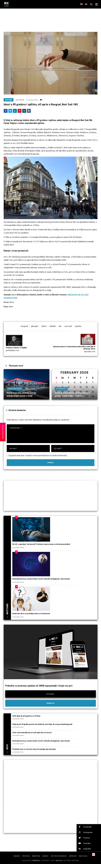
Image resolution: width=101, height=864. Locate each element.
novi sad (68, 326)
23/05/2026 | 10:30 (18, 582)
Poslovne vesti (14, 389)
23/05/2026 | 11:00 (18, 735)
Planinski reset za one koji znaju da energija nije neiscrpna (34, 749)
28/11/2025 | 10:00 (30, 389)
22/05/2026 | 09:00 (18, 547)
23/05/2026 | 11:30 (17, 727)
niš (60, 326)
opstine (78, 326)
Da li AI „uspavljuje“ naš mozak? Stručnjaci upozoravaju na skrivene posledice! (41, 544)
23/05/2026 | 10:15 (17, 752)
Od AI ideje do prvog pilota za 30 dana (26, 716)
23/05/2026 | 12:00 (18, 719)
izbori (44, 326)
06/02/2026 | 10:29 (75, 389)
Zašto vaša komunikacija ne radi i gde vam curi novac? (32, 732)
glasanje (34, 326)
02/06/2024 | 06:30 (32, 100)
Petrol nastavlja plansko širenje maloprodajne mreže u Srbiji (21, 394)
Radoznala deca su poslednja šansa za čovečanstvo (31, 613)
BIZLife (21, 100)
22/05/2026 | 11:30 (17, 617)
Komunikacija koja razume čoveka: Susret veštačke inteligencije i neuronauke (41, 579)
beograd (24, 326)
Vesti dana (8, 100)
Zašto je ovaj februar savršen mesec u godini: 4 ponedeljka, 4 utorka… (72, 394)
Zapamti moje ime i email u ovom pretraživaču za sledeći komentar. (38, 455)
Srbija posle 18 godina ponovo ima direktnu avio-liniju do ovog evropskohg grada (42, 724)
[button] (89, 827)
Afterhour (61, 389)
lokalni (53, 326)
